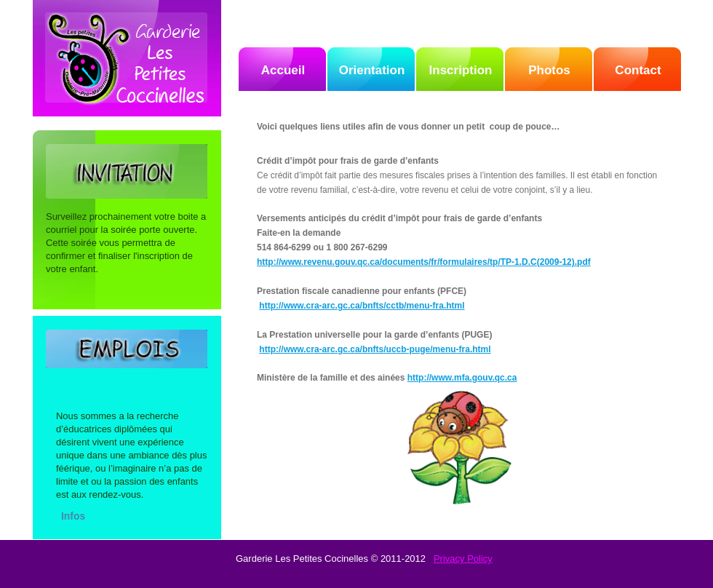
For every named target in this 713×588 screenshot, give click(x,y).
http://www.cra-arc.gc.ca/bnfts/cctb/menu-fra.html (361, 306)
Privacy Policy (463, 558)
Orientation (372, 70)
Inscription (461, 70)
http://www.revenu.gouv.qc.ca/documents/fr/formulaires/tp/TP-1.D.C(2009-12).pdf (424, 262)
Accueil (283, 70)
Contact (638, 70)
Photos (549, 70)
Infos (73, 516)
